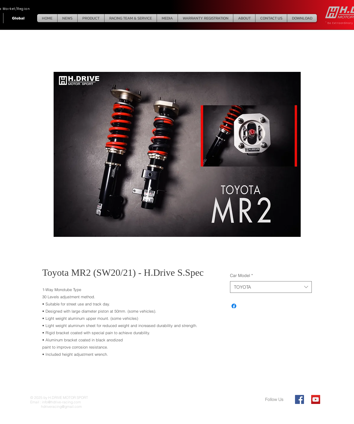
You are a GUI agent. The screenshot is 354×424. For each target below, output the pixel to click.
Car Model (241, 275)
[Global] (18, 18)
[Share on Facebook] (233, 306)
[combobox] (271, 287)
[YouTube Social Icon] (315, 399)
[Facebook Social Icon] (299, 399)
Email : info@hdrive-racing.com (55, 402)
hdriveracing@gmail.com (56, 406)
